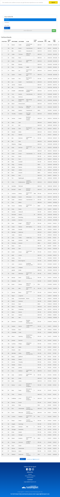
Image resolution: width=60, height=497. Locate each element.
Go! (54, 30)
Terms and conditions (30, 475)
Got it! (53, 2)
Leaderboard (7, 22)
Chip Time (54, 41)
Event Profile (7, 25)
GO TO (6, 28)
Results (30, 474)
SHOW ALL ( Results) (33, 459)
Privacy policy (30, 477)
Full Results (7, 19)
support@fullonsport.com (30, 481)
